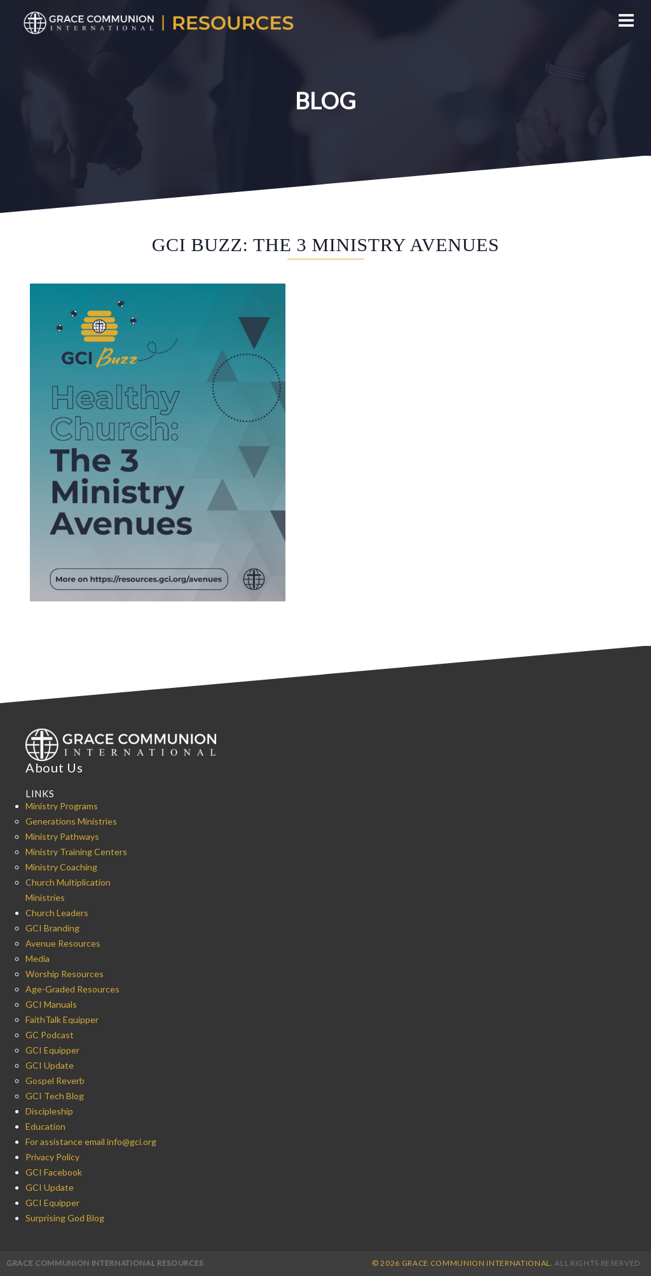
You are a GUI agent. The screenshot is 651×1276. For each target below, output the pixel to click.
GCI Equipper (52, 1050)
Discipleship (49, 1111)
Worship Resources (64, 973)
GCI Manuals (51, 1004)
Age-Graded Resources (72, 989)
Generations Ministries (71, 821)
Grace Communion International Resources (104, 1263)
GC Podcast (49, 1034)
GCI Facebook (53, 1172)
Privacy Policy (52, 1156)
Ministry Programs (61, 805)
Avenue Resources (62, 943)
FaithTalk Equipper (62, 1019)
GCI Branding (52, 928)
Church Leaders (56, 912)
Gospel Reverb (55, 1080)
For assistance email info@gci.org (90, 1141)
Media (37, 958)
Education (45, 1126)
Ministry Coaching (61, 866)
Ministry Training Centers (76, 851)
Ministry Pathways (62, 836)
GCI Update (49, 1065)
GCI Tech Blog (54, 1095)
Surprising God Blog (64, 1217)
